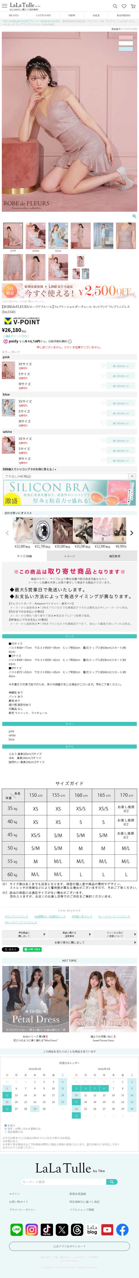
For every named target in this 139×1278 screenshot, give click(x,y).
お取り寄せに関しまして (70, 942)
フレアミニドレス (17, 916)
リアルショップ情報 (82, 1209)
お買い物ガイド (18, 1202)
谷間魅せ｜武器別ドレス (51, 916)
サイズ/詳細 (24, 556)
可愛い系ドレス (82, 916)
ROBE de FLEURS (50, 21)
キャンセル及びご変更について (115, 934)
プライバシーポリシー (22, 1209)
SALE (96, 15)
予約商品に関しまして (24, 934)
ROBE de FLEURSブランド (24, 21)
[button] (7, 533)
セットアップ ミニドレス (21, 922)
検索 (112, 1181)
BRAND (13, 15)
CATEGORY (43, 15)
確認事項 (114, 556)
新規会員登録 (78, 1194)
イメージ (69, 556)
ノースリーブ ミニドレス (115, 916)
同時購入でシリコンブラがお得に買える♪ (30, 469)
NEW (71, 15)
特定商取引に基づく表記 (85, 1202)
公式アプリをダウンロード (69, 1246)
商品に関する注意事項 (69, 934)
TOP (4, 21)
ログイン (14, 1194)
